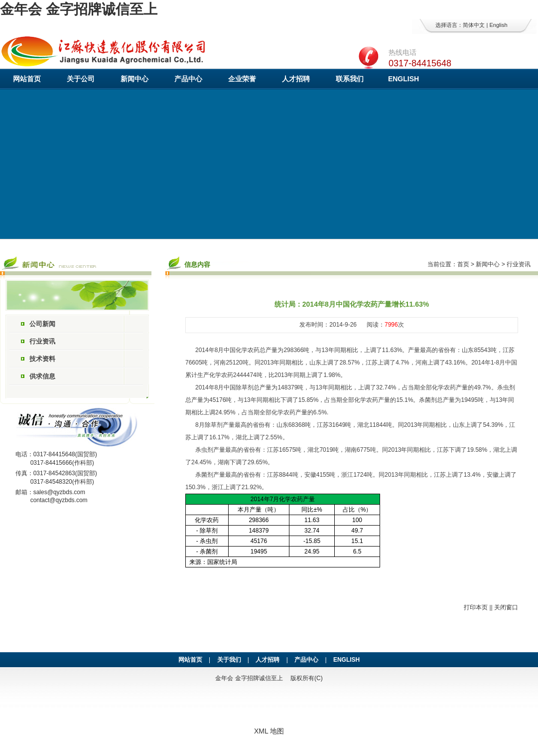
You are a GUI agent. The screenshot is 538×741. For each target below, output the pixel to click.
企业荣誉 (242, 79)
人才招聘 (296, 79)
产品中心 (188, 79)
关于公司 (81, 79)
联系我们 (350, 79)
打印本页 (476, 607)
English (498, 25)
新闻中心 (134, 79)
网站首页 (27, 79)
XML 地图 (269, 731)
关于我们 (229, 659)
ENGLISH (403, 79)
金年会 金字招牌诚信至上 (78, 9)
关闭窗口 (506, 607)
